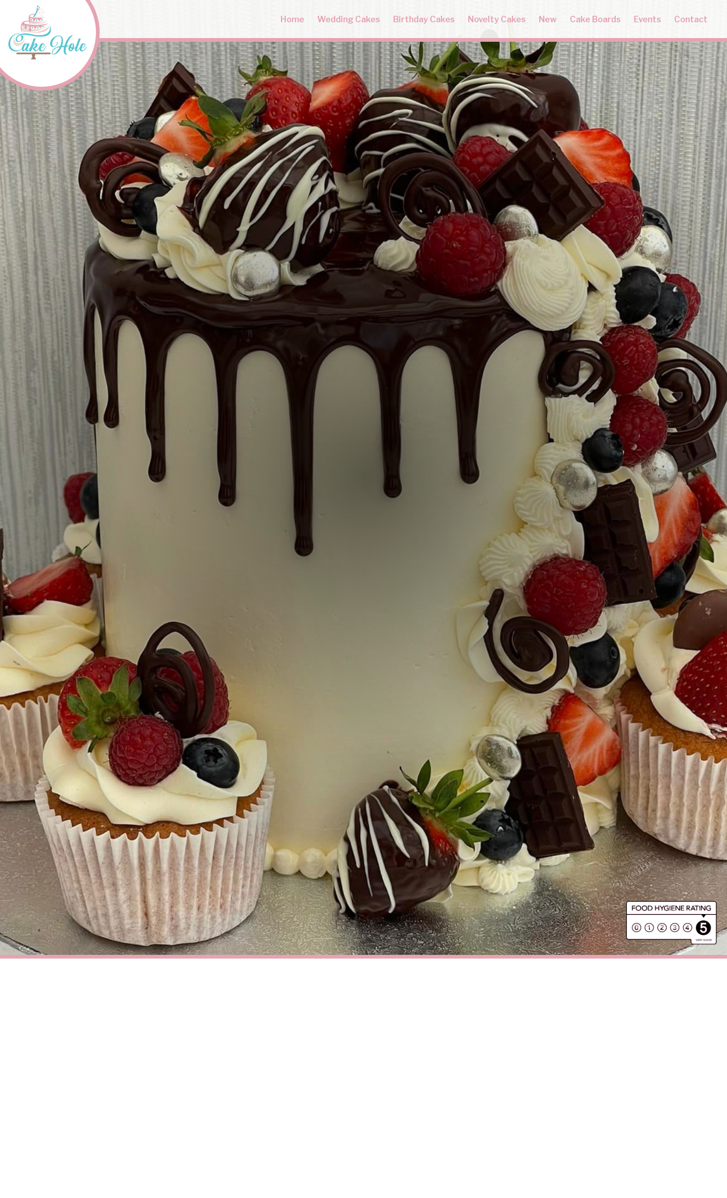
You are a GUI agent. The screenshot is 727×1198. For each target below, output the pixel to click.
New (548, 19)
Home (292, 19)
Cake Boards (595, 19)
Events (647, 19)
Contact (691, 19)
